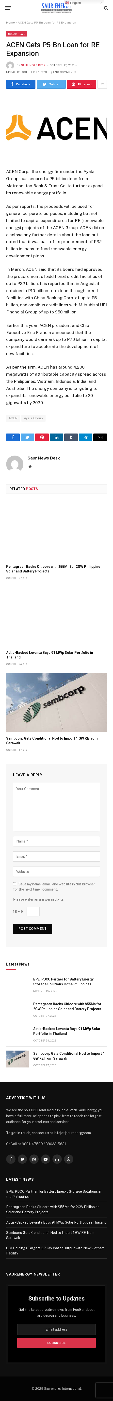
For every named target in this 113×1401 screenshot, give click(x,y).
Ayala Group (33, 418)
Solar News (16, 33)
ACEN (13, 418)
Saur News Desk (33, 65)
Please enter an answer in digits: (38, 899)
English (73, 3)
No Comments (63, 72)
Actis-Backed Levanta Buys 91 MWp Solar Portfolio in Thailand (56, 1222)
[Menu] (8, 7)
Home (10, 22)
